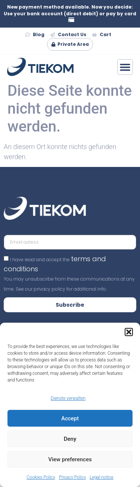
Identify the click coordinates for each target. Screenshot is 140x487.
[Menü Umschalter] (125, 67)
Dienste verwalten (68, 398)
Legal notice (101, 477)
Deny (70, 439)
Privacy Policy (72, 477)
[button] (129, 332)
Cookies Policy (41, 477)
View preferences (69, 459)
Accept (70, 418)
